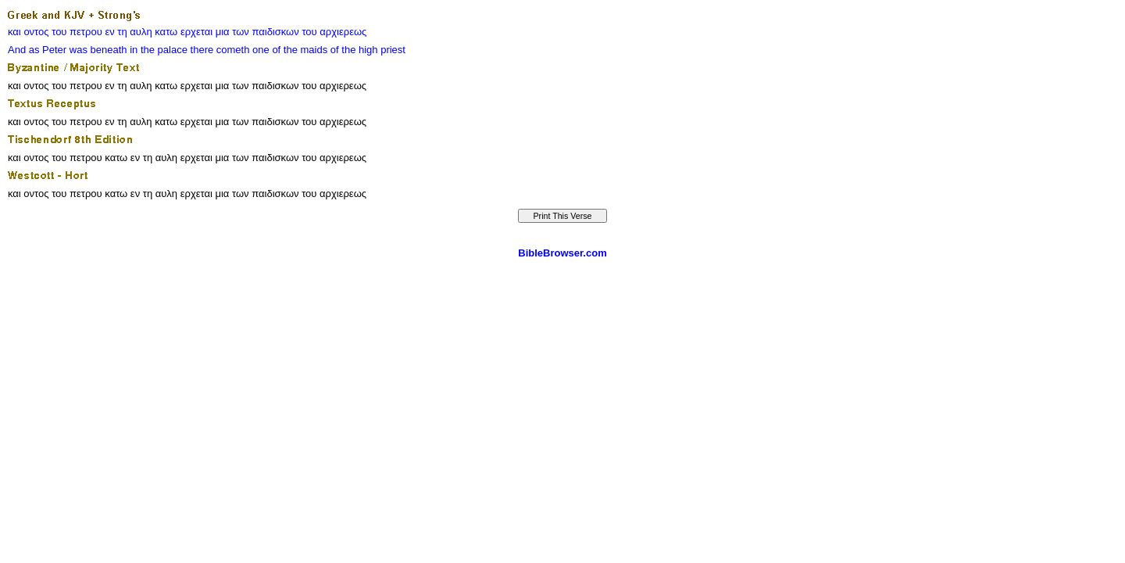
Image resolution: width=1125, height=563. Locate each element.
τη (122, 32)
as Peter (47, 50)
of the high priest (367, 50)
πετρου (86, 32)
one (261, 50)
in (134, 50)
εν (109, 32)
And (17, 50)
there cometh (220, 50)
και (14, 32)
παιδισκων (275, 32)
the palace (164, 50)
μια (223, 32)
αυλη (141, 32)
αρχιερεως (343, 32)
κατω (166, 32)
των (240, 32)
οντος (35, 32)
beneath (109, 50)
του (59, 32)
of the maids (299, 50)
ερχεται (196, 32)
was (79, 50)
